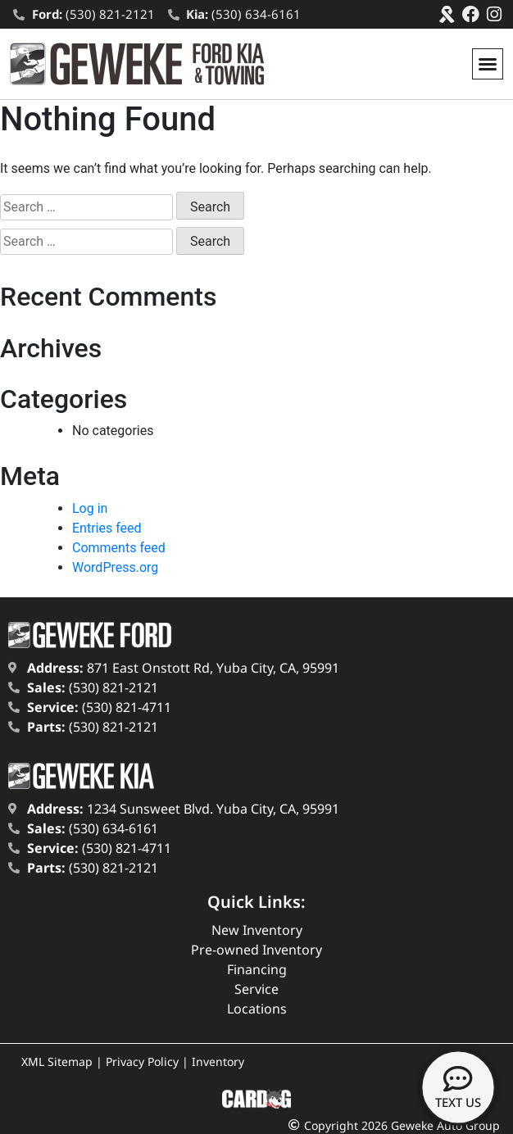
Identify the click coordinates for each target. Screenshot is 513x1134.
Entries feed (107, 528)
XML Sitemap (57, 1061)
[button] (487, 63)
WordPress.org (115, 567)
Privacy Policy (142, 1061)
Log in (89, 508)
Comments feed (119, 548)
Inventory (218, 1061)
